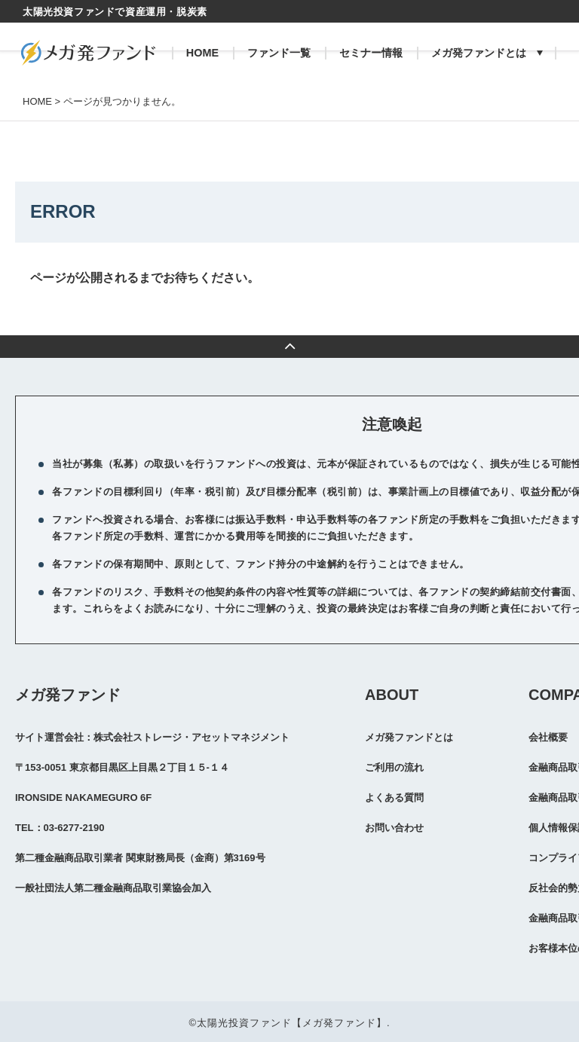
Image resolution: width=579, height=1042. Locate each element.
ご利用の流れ (394, 767)
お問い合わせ (394, 827)
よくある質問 (394, 797)
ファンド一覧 (279, 53)
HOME (202, 53)
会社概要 (548, 737)
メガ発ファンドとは (478, 53)
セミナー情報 (371, 53)
